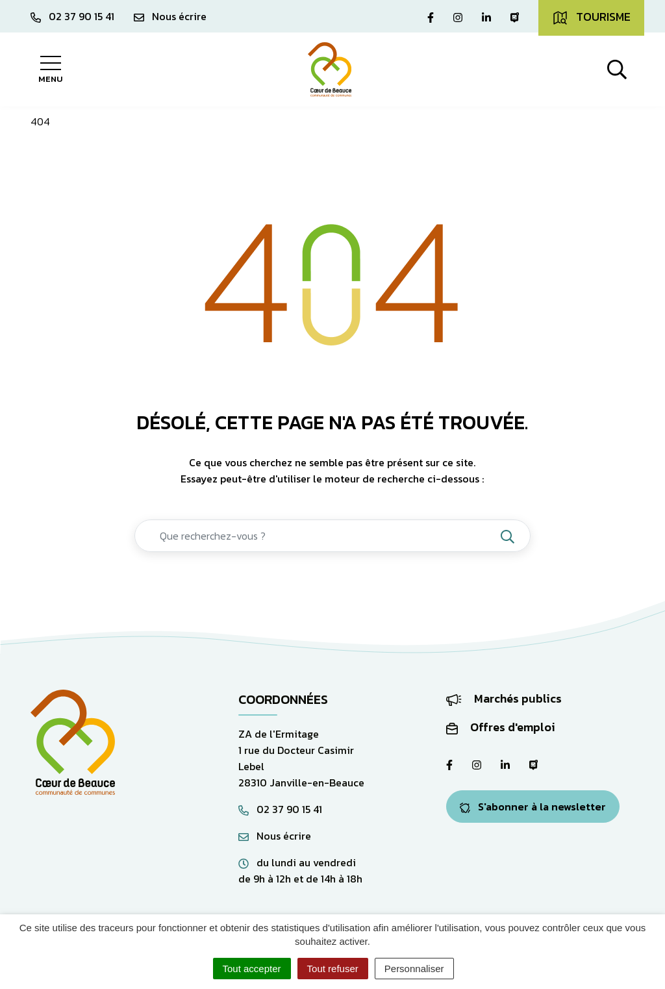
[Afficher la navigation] (50, 69)
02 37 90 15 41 (280, 809)
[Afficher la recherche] (616, 69)
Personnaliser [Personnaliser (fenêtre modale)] (414, 968)
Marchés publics (504, 698)
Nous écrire (274, 836)
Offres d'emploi (500, 727)
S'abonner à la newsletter (533, 806)
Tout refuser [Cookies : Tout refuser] (332, 968)
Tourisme (591, 17)
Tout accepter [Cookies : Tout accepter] (252, 968)
